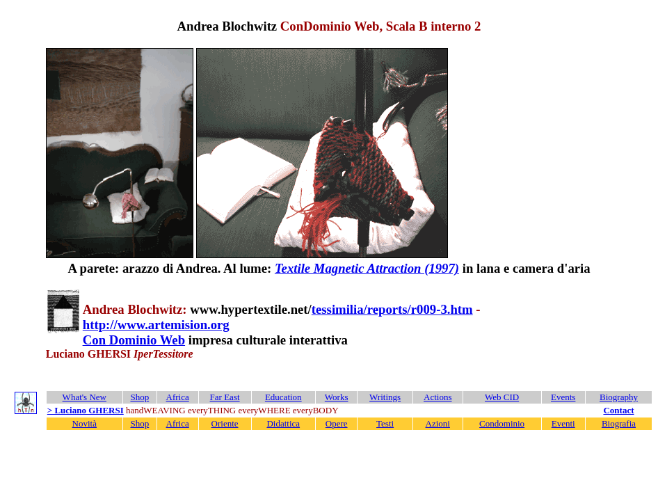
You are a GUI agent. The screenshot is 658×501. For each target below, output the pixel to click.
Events (563, 397)
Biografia (619, 423)
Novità (84, 423)
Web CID (502, 397)
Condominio (501, 423)
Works (336, 397)
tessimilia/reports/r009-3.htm (392, 309)
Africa (177, 397)
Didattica (283, 423)
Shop (139, 397)
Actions (437, 397)
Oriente (225, 423)
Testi (385, 423)
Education (283, 397)
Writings (385, 397)
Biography (619, 397)
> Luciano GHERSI (85, 410)
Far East (225, 397)
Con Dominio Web (134, 340)
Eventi (563, 423)
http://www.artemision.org (156, 324)
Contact (618, 410)
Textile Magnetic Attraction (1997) (367, 268)
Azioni (438, 423)
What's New (84, 397)
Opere (337, 423)
